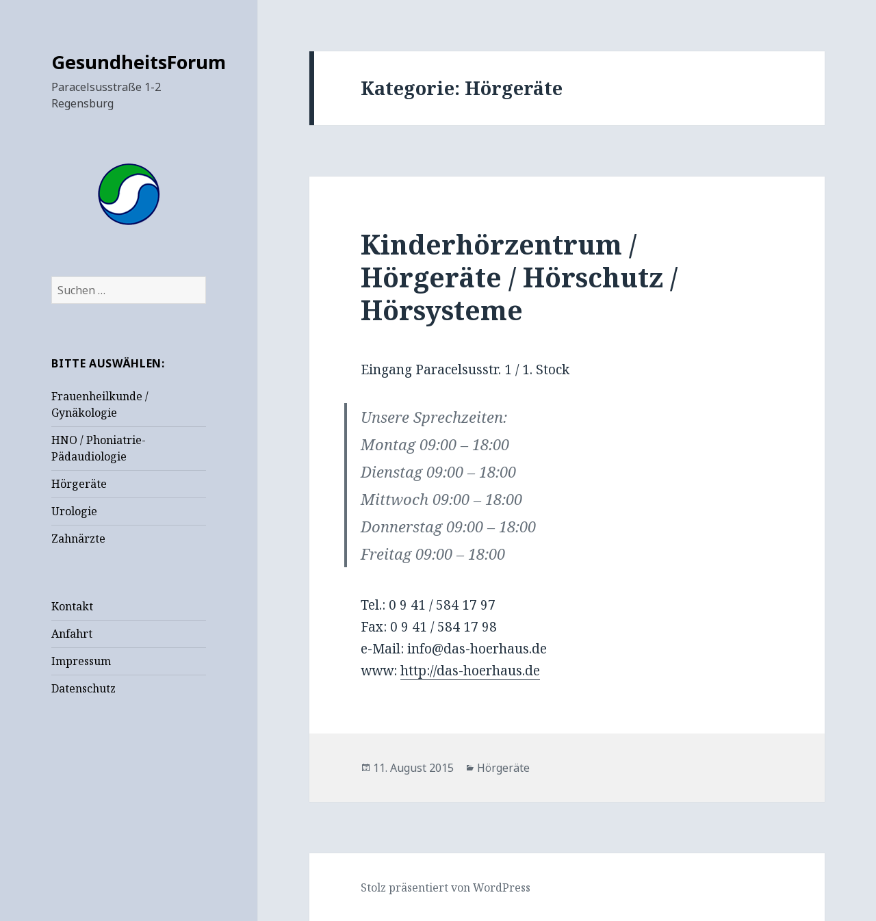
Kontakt (72, 606)
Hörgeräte (79, 483)
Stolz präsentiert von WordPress (445, 887)
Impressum (81, 661)
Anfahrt (71, 633)
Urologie (74, 511)
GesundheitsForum (138, 62)
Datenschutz (83, 688)
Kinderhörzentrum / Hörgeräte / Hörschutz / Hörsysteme (519, 277)
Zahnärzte (78, 538)
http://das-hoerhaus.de (470, 670)
